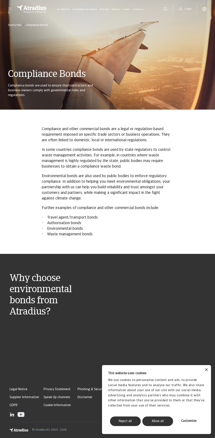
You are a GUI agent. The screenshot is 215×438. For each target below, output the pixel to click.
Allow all (158, 421)
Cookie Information (57, 405)
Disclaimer (84, 397)
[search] (165, 9)
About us (116, 9)
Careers (126, 9)
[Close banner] (206, 370)
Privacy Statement (57, 389)
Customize (188, 421)
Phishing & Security (91, 389)
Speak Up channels (57, 397)
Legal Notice (18, 389)
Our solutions (63, 9)
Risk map (104, 9)
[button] (10, 9)
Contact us (138, 9)
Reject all (125, 421)
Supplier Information (24, 397)
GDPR (13, 405)
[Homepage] (32, 9)
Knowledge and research (85, 9)
